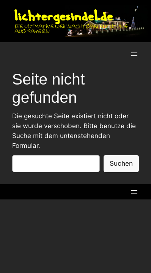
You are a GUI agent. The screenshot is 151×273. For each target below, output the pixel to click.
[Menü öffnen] (134, 54)
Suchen (121, 163)
